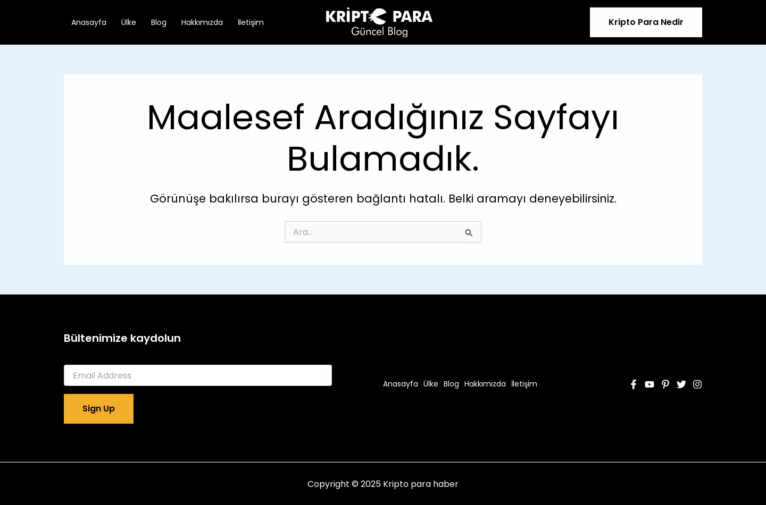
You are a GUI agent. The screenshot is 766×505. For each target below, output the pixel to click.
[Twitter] (681, 384)
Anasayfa (88, 22)
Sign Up (98, 408)
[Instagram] (697, 384)
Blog (158, 22)
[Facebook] (633, 384)
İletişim (251, 22)
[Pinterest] (665, 384)
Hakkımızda (202, 22)
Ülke (128, 22)
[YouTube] (649, 384)
